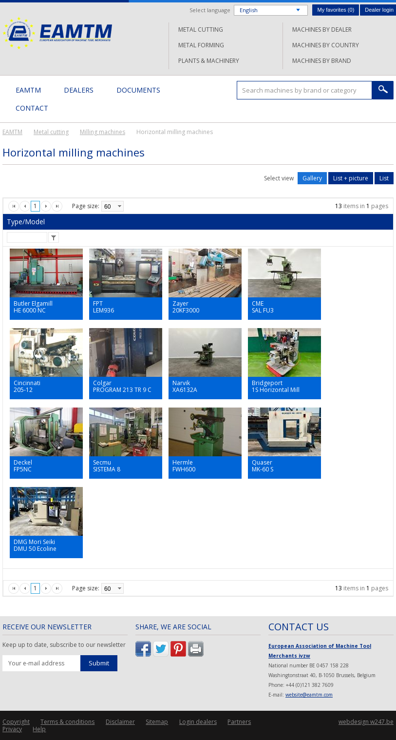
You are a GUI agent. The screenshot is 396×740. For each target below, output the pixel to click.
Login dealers (198, 722)
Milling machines (102, 132)
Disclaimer (120, 722)
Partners (239, 722)
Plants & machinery (208, 61)
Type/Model (26, 221)
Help (39, 729)
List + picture (350, 178)
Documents (138, 90)
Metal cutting (200, 29)
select (119, 206)
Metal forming (201, 45)
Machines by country (325, 45)
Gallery (312, 178)
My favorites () (335, 10)
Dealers (79, 90)
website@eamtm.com (309, 694)
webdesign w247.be (366, 722)
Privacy (12, 729)
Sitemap (157, 722)
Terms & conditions (67, 722)
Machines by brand (321, 61)
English (249, 10)
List (384, 178)
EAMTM (57, 33)
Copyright (16, 722)
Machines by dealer (322, 29)
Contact (32, 108)
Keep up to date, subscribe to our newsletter (64, 645)
